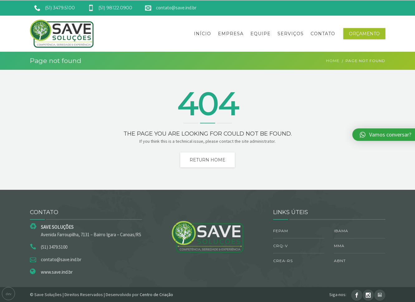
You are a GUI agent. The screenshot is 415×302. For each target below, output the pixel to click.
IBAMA (341, 230)
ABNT (340, 260)
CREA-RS (283, 260)
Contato (323, 33)
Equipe (260, 33)
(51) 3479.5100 (52, 7)
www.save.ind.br (57, 272)
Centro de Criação (156, 294)
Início (202, 33)
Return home (207, 160)
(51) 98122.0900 (107, 7)
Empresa (231, 33)
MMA (339, 245)
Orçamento (364, 33)
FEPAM (280, 230)
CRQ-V (280, 245)
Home (333, 60)
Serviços (290, 33)
